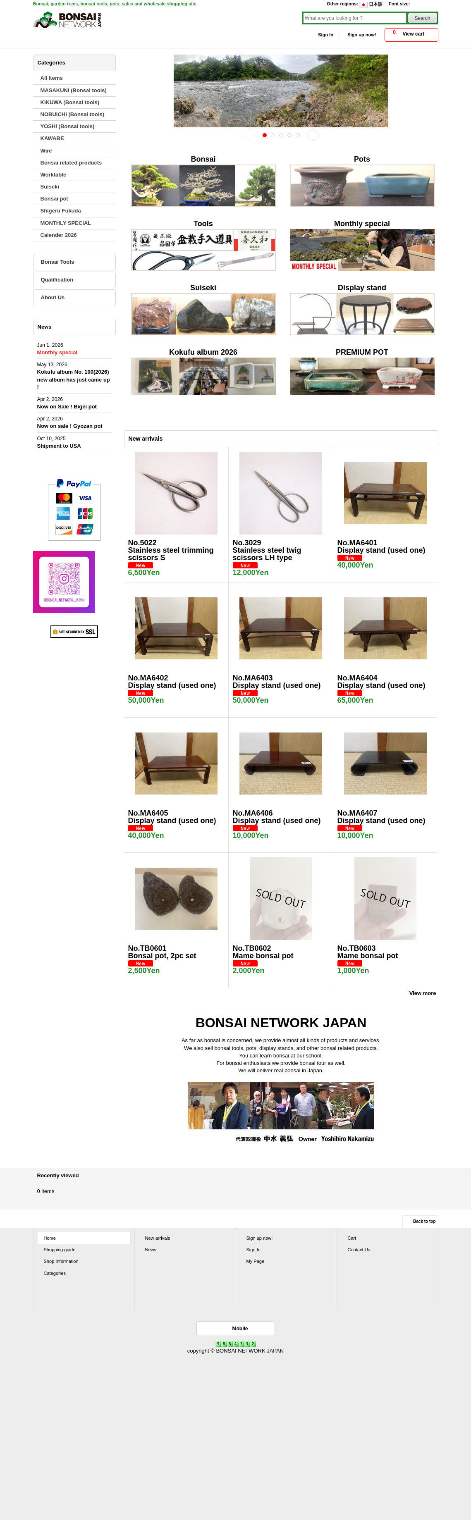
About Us (53, 297)
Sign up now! (361, 34)
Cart (352, 1238)
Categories (55, 1273)
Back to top (424, 1221)
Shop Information (61, 1261)
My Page (255, 1261)
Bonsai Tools (57, 262)
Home (50, 1238)
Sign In (325, 34)
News (151, 1249)
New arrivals (157, 1238)
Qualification (57, 280)
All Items (52, 78)
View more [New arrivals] (422, 993)
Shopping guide (60, 1249)
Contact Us (359, 1249)
